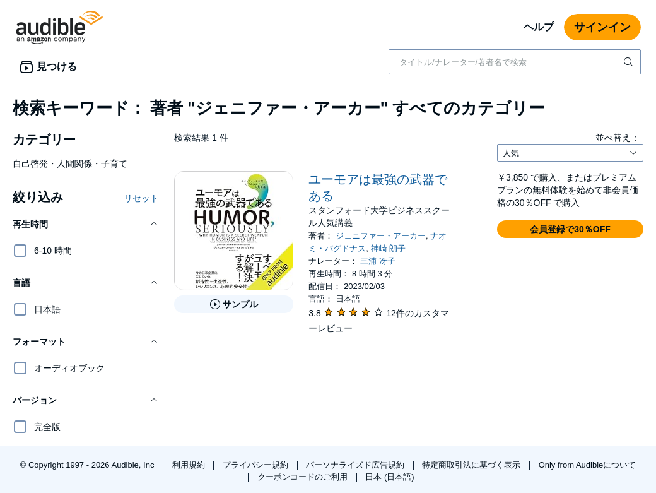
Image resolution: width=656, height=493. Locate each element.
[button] (86, 224)
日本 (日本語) (389, 477)
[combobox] (515, 61)
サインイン (602, 27)
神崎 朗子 (388, 248)
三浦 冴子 (377, 261)
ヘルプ (539, 26)
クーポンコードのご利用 (303, 477)
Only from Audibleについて (587, 465)
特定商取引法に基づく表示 (472, 465)
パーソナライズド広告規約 (356, 465)
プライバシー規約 (257, 465)
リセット (141, 198)
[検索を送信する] (629, 61)
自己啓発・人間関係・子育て (70, 163)
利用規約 (190, 465)
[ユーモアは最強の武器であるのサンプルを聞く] (233, 304)
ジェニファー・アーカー (381, 236)
